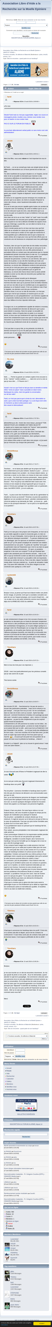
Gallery (8, 1081)
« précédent (39, 81)
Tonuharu (11, 514)
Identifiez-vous (11, 1087)
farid (9, 97)
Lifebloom (7, 1182)
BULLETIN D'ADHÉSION (26, 1114)
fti (33, 1168)
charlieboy (13, 1253)
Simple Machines (34, 1320)
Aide (8, 1073)
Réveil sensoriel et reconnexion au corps (18, 1146)
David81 (32, 1193)
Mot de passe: (9, 1053)
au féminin (7, 1151)
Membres (9, 1084)
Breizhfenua (12, 451)
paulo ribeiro (14, 1305)
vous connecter (28, 20)
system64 (11, 575)
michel (10, 1223)
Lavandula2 (14, 1239)
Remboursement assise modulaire (15, 1193)
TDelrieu (11, 911)
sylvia (40, 54)
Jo (9, 56)
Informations (4, 1325)
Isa (15, 1163)
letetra (12, 1299)
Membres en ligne (12, 1221)
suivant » (46, 81)
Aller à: (46, 1033)
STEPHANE (14, 1293)
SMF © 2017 (25, 1320)
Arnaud (12, 1248)
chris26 (45, 54)
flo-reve (10, 359)
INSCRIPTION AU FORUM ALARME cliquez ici (26, 38)
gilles (15, 1157)
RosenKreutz (17, 1151)
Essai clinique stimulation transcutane (17, 1168)
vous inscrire (41, 20)
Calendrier (10, 1079)
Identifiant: (10, 1050)
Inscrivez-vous (11, 1089)
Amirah (37, 1145)
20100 (10, 141)
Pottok (21, 1201)
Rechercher (10, 1076)
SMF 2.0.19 (18, 1320)
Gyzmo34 (13, 1258)
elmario (15, 1187)
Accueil (8, 1068)
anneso (5, 56)
